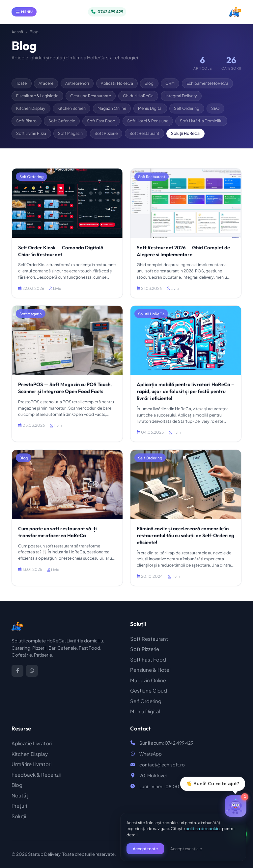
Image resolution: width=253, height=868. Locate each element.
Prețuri (19, 805)
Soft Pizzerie (106, 133)
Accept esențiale (186, 848)
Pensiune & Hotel (150, 669)
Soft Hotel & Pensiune (147, 120)
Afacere (46, 83)
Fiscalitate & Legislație (37, 95)
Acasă (17, 31)
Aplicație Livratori (32, 743)
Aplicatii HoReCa (117, 83)
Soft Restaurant (144, 133)
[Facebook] (17, 671)
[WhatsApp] (32, 671)
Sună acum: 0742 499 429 (166, 743)
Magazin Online (112, 108)
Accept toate (145, 848)
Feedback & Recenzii (36, 774)
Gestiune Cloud (148, 690)
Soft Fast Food (101, 120)
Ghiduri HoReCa (138, 95)
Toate (21, 83)
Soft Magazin (70, 133)
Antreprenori (77, 83)
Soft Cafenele (61, 120)
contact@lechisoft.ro (162, 764)
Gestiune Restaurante (90, 95)
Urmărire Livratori (31, 764)
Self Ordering (186, 108)
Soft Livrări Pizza (31, 133)
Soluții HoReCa (185, 133)
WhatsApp (150, 754)
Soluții (19, 816)
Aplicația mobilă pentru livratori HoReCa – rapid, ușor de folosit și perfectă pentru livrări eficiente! (185, 391)
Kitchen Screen (71, 108)
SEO (215, 108)
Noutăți (20, 795)
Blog (149, 83)
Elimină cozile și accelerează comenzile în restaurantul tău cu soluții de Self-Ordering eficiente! (185, 535)
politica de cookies (203, 828)
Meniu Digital (150, 108)
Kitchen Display (30, 108)
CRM (170, 83)
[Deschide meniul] (24, 11)
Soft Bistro (26, 120)
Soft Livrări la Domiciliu (201, 120)
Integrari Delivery (181, 95)
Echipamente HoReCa (207, 83)
